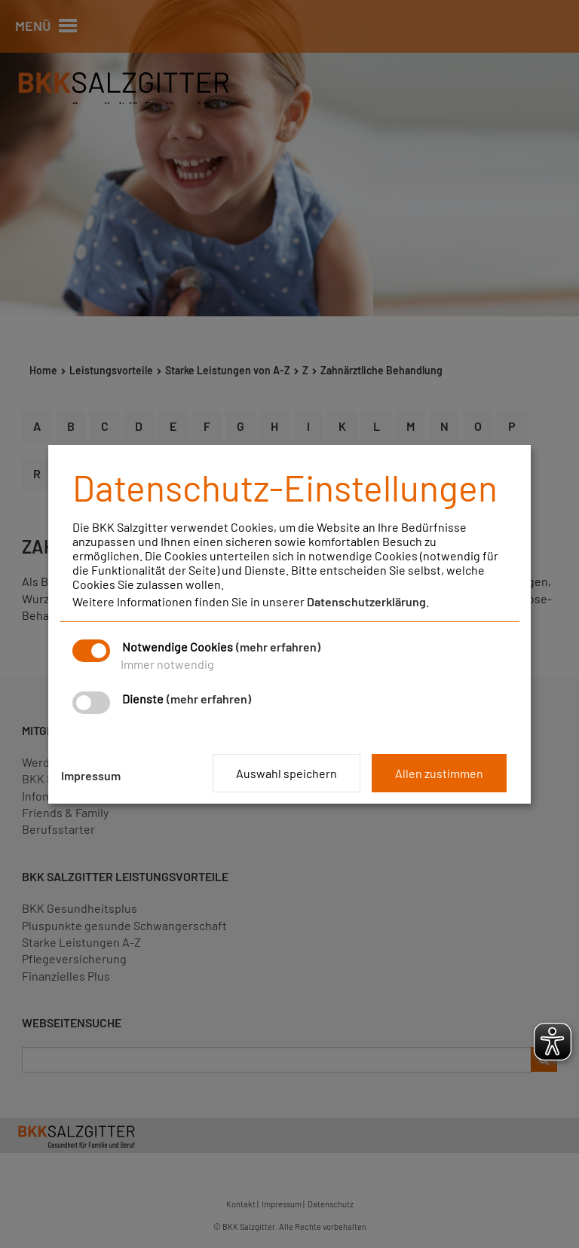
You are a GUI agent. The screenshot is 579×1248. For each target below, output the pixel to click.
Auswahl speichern (286, 773)
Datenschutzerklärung (366, 601)
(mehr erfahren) (278, 646)
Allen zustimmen (439, 773)
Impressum (91, 775)
